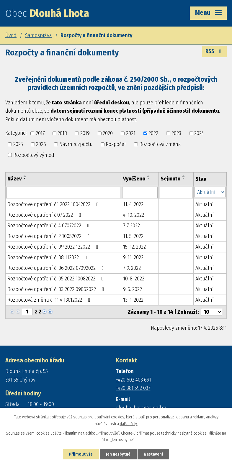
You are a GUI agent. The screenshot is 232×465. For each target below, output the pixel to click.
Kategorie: (16, 133)
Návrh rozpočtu (76, 144)
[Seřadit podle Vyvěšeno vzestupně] (149, 176)
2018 (62, 133)
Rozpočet (116, 144)
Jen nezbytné (118, 454)
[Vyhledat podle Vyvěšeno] (140, 192)
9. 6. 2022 (132, 289)
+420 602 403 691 (133, 380)
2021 (130, 133)
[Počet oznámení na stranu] (211, 312)
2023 (176, 133)
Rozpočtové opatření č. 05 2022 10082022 (56, 278)
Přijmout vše (81, 454)
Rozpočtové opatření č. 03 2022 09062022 (57, 289)
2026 (41, 144)
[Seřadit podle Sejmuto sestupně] (184, 178)
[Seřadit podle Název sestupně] (25, 178)
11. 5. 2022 (133, 236)
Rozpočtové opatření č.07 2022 (45, 215)
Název (14, 178)
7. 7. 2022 (131, 225)
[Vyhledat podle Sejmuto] (176, 192)
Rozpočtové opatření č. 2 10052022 (49, 236)
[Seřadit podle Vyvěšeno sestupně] (149, 178)
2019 (85, 133)
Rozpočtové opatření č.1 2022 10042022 (54, 204)
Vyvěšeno (134, 178)
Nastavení (153, 454)
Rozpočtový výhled (33, 155)
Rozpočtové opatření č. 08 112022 (48, 257)
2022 (153, 133)
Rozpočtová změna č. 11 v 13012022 (50, 300)
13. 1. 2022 (133, 300)
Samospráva (38, 35)
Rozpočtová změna (160, 144)
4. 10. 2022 (133, 215)
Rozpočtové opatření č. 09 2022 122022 (54, 247)
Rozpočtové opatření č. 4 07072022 (49, 225)
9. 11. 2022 (133, 257)
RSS (214, 51)
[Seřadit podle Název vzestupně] (25, 176)
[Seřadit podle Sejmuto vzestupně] (184, 176)
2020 (108, 133)
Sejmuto (171, 178)
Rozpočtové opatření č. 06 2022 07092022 (56, 268)
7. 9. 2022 (132, 268)
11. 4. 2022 (133, 204)
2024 (199, 133)
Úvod (11, 35)
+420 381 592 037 (133, 388)
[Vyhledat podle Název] (63, 192)
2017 (40, 133)
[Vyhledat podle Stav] (210, 192)
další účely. (129, 423)
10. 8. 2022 (133, 278)
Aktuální (204, 204)
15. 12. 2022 (134, 247)
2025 (18, 144)
